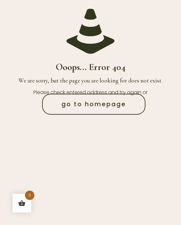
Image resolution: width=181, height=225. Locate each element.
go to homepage (93, 104)
